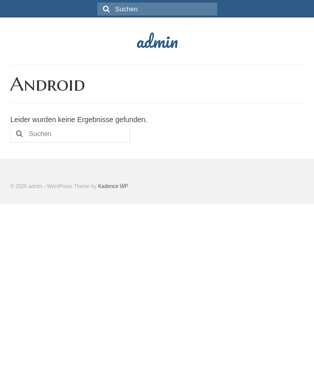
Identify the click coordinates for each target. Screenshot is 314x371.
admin (157, 40)
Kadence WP (113, 186)
